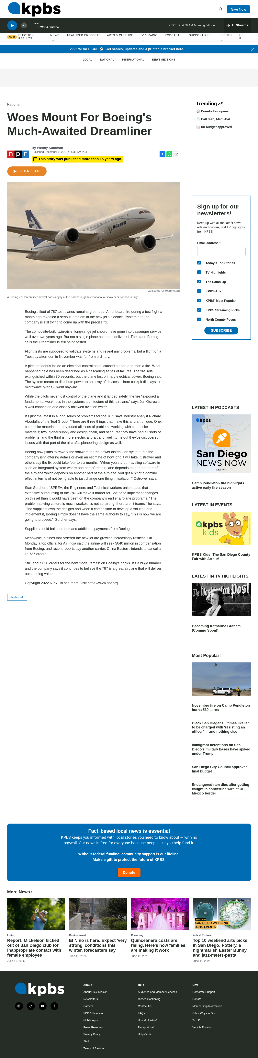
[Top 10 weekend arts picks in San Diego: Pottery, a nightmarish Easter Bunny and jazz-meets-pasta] (222, 914)
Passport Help (146, 1027)
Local (87, 59)
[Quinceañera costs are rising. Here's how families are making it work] (160, 914)
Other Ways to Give (204, 1013)
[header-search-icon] (221, 10)
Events (225, 39)
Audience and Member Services (157, 992)
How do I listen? (148, 1020)
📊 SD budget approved (214, 127)
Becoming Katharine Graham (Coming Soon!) (216, 628)
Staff (86, 1041)
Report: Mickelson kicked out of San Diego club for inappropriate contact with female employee (34, 948)
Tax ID (196, 1020)
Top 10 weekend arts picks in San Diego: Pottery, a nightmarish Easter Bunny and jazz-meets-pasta (220, 948)
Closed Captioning (149, 999)
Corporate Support (203, 992)
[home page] (33, 10)
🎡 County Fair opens (212, 111)
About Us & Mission (95, 992)
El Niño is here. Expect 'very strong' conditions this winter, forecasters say (98, 945)
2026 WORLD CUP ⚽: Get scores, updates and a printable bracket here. (127, 49)
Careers (88, 1006)
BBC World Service (46, 30)
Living (11, 935)
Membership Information (207, 1006)
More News (20, 891)
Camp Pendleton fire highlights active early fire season (218, 485)
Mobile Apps (91, 1020)
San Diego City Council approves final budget (220, 769)
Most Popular (207, 655)
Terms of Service (94, 1048)
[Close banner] (252, 49)
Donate (129, 872)
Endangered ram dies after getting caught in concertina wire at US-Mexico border (220, 789)
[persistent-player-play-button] (12, 28)
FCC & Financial (94, 1013)
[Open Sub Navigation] (53, 45)
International (133, 59)
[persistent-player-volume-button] (24, 28)
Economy (137, 935)
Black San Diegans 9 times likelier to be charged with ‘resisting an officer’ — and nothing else (220, 727)
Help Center (145, 1034)
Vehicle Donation (202, 1027)
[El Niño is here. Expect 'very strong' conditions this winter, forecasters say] (98, 914)
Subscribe (221, 330)
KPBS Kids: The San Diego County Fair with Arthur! (221, 557)
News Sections (163, 59)
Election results (26, 41)
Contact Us (144, 1006)
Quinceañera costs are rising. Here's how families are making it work (158, 945)
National (107, 59)
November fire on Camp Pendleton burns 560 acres (221, 707)
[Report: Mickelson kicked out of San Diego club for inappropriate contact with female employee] (36, 914)
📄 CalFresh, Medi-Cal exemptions (213, 121)
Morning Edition (204, 28)
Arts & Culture (120, 39)
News (54, 39)
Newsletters (91, 999)
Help (242, 41)
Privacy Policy (92, 1034)
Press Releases (93, 1027)
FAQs (141, 1013)
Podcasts (173, 39)
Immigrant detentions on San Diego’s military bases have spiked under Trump (221, 749)
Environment (77, 935)
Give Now (239, 10)
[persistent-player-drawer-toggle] (237, 28)
